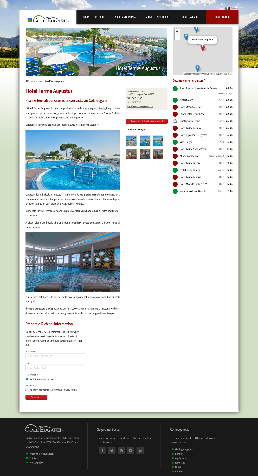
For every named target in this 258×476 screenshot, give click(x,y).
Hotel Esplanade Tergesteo (190, 135)
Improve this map (224, 74)
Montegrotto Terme (186, 121)
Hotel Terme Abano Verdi (189, 149)
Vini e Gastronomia (125, 17)
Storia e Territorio (93, 17)
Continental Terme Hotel (189, 114)
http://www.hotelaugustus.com (140, 106)
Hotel (178, 467)
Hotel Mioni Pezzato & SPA (190, 184)
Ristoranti (180, 462)
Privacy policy (31, 385)
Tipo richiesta (31, 374)
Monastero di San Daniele (189, 191)
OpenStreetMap (209, 74)
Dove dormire (222, 17)
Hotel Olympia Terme (187, 107)
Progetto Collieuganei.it (41, 453)
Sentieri (179, 453)
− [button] (177, 37)
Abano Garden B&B (186, 156)
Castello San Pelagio (187, 170)
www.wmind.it (32, 446)
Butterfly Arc (183, 100)
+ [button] (177, 32)
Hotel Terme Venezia (187, 177)
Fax (128, 102)
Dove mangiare (190, 17)
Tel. (128, 98)
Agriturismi (180, 458)
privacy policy (70, 389)
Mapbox (196, 74)
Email (27, 363)
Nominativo (30, 351)
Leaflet (187, 74)
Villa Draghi (182, 142)
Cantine (179, 471)
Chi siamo (34, 458)
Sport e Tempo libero (157, 17)
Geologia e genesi (184, 449)
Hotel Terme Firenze (187, 163)
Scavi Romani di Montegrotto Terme (195, 88)
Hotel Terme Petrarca (187, 128)
